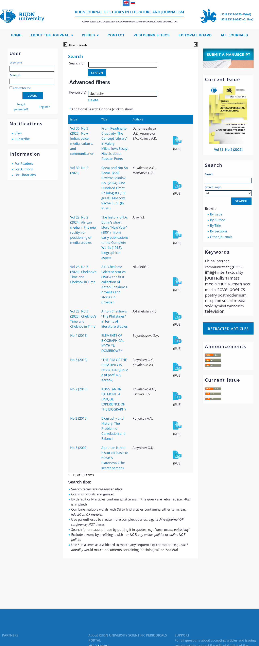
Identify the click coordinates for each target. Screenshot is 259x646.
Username (16, 62)
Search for (77, 63)
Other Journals (221, 237)
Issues (88, 35)
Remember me (22, 88)
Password (15, 75)
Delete (93, 100)
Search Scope (228, 190)
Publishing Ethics (152, 35)
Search (209, 174)
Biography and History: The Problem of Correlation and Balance (113, 428)
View (18, 133)
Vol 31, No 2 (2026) (228, 149)
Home (16, 35)
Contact (116, 35)
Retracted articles (228, 328)
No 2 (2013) (78, 418)
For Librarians (25, 175)
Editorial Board (195, 35)
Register (44, 107)
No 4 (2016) (78, 335)
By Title (215, 225)
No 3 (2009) (78, 447)
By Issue (216, 214)
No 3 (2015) (78, 360)
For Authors (24, 169)
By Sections (218, 231)
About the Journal (49, 35)
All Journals (234, 35)
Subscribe (22, 139)
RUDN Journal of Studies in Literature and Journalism (129, 16)
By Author (217, 220)
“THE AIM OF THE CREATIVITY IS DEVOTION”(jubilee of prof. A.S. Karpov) (114, 370)
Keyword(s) (77, 92)
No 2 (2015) (78, 389)
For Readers (24, 163)
